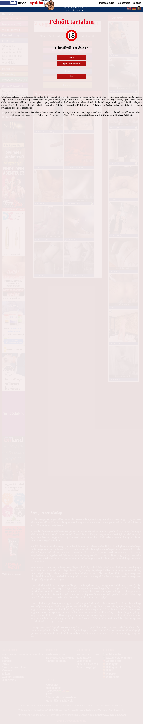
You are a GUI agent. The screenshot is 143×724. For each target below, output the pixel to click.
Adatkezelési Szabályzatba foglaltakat (111, 105)
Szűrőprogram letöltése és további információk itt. (108, 115)
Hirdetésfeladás (106, 3)
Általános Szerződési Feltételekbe (72, 105)
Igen (71, 57)
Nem (71, 76)
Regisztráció (123, 3)
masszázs (71, 10)
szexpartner (78, 7)
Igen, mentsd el (71, 63)
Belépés (137, 3)
